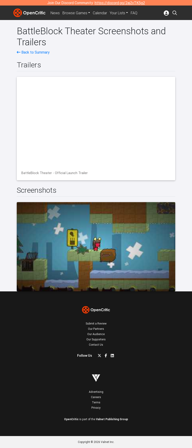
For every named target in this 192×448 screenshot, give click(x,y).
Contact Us (96, 344)
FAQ (134, 13)
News (55, 13)
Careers (96, 397)
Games (74, 13)
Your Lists (117, 13)
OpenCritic (71, 419)
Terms (96, 402)
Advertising (96, 391)
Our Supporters (96, 339)
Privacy (96, 407)
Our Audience (96, 334)
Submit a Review (96, 323)
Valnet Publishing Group (112, 419)
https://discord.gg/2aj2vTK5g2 (120, 2)
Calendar (100, 13)
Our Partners (96, 328)
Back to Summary (33, 52)
